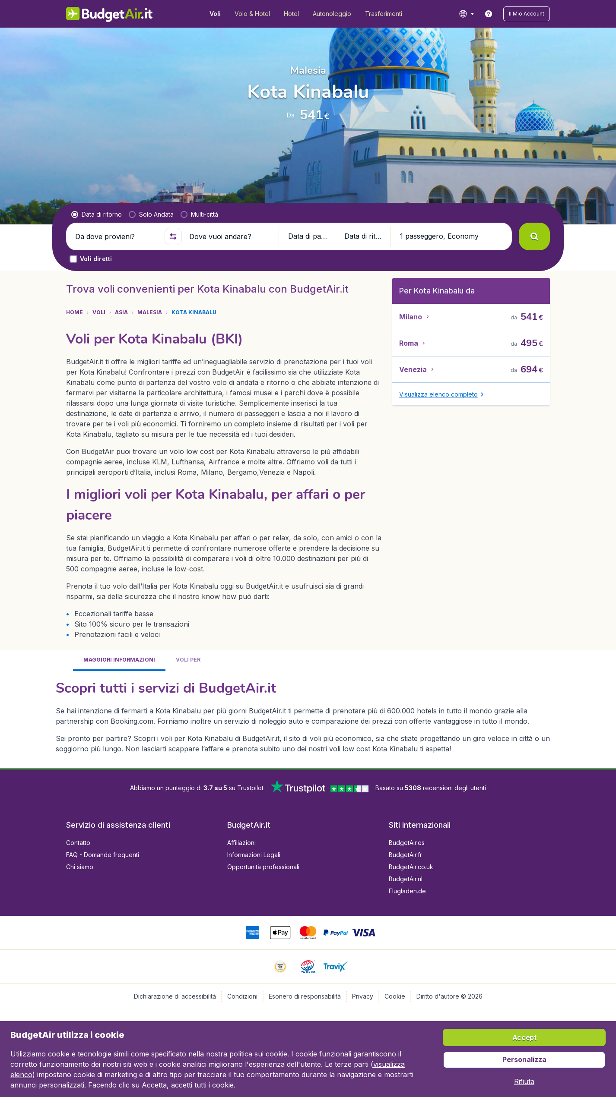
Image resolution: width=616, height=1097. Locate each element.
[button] (526, 13)
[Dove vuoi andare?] (230, 236)
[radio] (96, 214)
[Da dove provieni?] (116, 236)
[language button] (466, 13)
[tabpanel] (308, 716)
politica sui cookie (258, 1054)
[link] (488, 13)
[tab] (119, 660)
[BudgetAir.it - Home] (109, 14)
